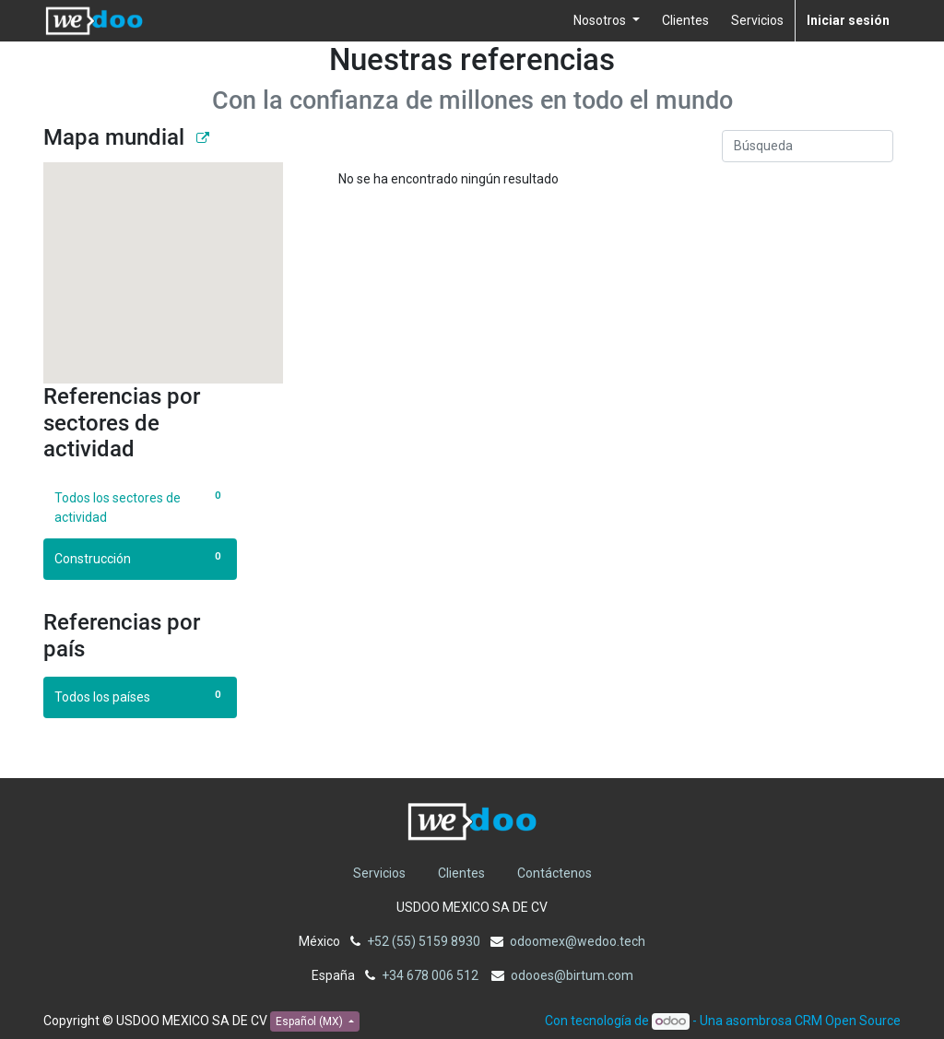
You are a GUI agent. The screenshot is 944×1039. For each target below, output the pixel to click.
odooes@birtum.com (572, 975)
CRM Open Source (848, 1020)
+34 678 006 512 (431, 975)
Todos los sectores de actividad (140, 507)
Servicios (379, 873)
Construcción (140, 557)
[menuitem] (685, 20)
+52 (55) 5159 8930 (423, 941)
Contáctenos (554, 873)
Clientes (461, 873)
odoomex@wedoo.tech (577, 941)
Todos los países (140, 696)
